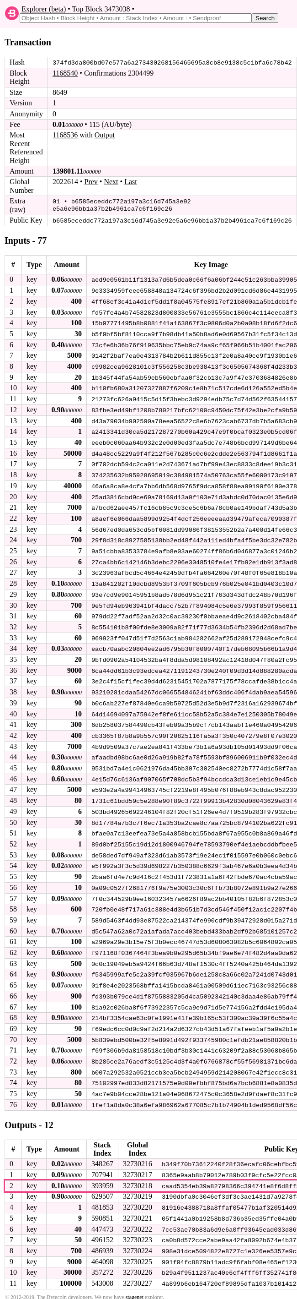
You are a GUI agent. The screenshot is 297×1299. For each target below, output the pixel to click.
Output (105, 135)
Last (130, 182)
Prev (91, 182)
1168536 (65, 135)
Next (111, 182)
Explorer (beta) (43, 9)
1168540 (65, 73)
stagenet (134, 1284)
